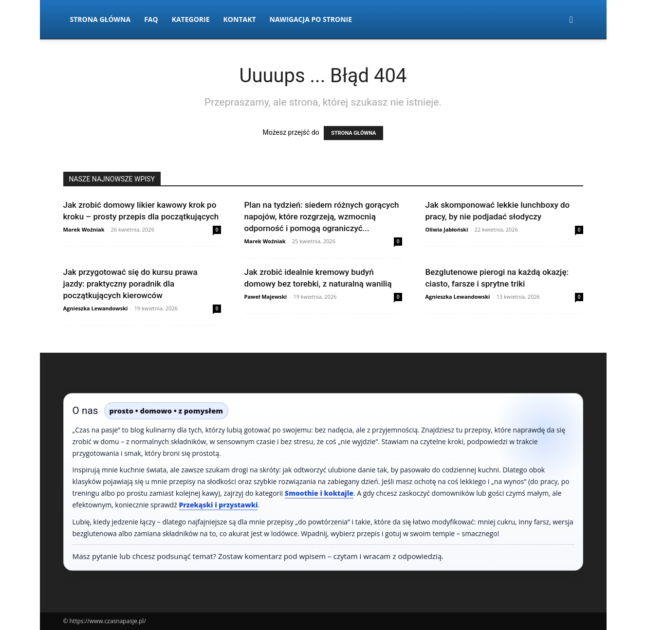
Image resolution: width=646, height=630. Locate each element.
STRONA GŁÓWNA (353, 133)
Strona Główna (100, 19)
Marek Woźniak (84, 229)
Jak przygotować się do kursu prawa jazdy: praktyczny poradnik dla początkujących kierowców (130, 283)
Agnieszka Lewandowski (95, 308)
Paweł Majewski (265, 296)
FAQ (151, 19)
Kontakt (239, 19)
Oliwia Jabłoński (446, 229)
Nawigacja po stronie (311, 19)
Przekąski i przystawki (218, 504)
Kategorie (191, 19)
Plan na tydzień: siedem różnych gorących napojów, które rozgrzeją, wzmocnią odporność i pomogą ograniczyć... (321, 216)
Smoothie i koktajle (319, 493)
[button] (571, 20)
